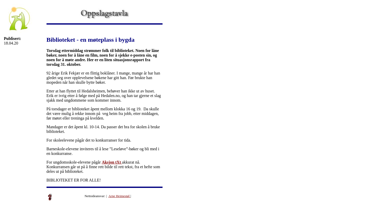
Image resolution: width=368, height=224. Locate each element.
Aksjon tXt (112, 162)
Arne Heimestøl (119, 196)
